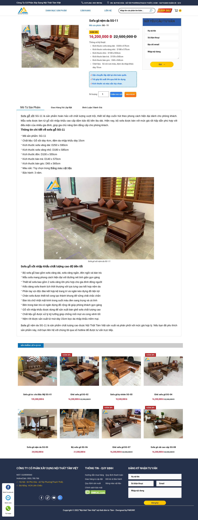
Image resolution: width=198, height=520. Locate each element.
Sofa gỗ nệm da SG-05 (37, 447)
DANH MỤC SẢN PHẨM (56, 10)
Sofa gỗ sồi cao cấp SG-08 (163, 447)
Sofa (23, 325)
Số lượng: (93, 94)
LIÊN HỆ (108, 10)
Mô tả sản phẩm (31, 107)
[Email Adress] (162, 31)
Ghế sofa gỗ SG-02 (79, 394)
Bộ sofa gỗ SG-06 (79, 447)
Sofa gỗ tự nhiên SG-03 (121, 394)
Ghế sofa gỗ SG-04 (163, 394)
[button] (151, 11)
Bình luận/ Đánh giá (95, 107)
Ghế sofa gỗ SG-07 (121, 447)
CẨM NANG (85, 10)
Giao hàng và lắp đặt (63, 107)
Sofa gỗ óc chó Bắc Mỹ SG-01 (37, 394)
